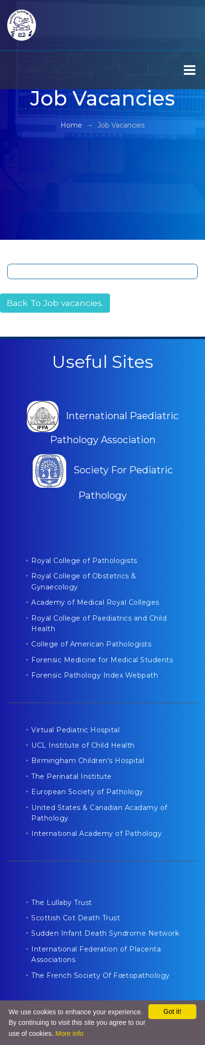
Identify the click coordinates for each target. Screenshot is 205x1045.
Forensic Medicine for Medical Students (102, 660)
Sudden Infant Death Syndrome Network (105, 933)
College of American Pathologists (91, 644)
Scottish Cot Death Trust (75, 918)
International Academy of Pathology (96, 833)
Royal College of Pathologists (84, 560)
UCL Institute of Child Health (83, 745)
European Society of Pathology (87, 791)
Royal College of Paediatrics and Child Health (99, 623)
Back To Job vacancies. (55, 303)
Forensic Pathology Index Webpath (94, 675)
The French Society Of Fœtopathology (100, 975)
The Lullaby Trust (61, 902)
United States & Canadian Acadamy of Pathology (99, 812)
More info (69, 1033)
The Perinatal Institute (71, 776)
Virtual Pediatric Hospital (75, 730)
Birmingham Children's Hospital (87, 760)
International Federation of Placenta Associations (96, 954)
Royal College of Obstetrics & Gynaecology (83, 581)
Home (71, 125)
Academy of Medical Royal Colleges (95, 602)
